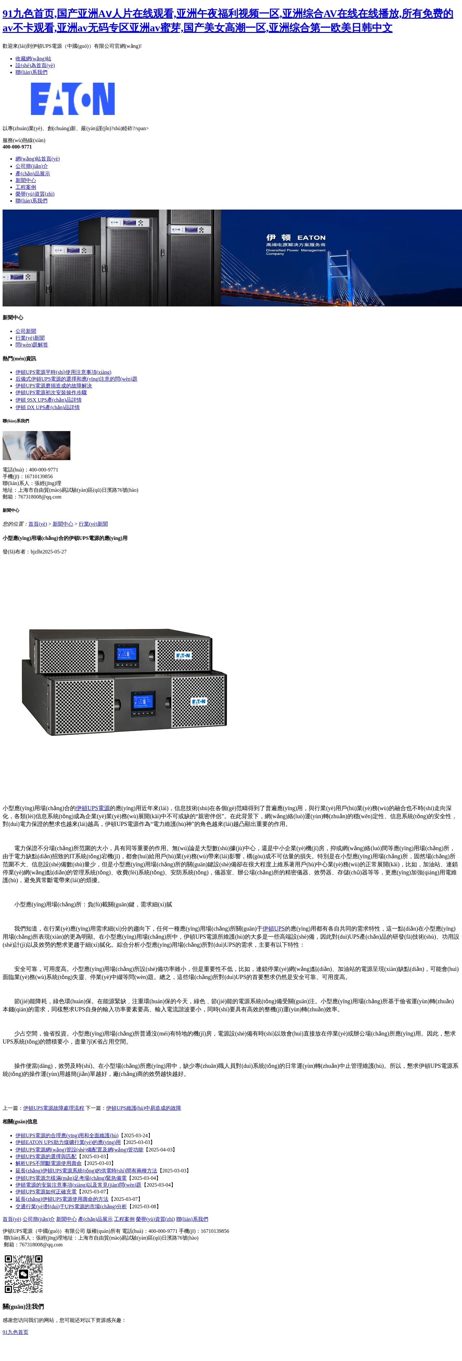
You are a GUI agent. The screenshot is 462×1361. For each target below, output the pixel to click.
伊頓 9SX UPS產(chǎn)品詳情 (48, 400)
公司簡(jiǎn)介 (31, 166)
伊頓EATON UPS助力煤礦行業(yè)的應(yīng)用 (68, 1142)
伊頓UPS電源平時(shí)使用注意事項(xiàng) (63, 372)
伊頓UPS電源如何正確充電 (46, 1191)
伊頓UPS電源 (93, 808)
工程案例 (25, 187)
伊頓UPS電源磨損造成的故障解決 (53, 385)
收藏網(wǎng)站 (33, 58)
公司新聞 (25, 331)
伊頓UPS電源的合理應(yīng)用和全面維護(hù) (66, 1135)
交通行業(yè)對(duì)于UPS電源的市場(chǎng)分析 (71, 1206)
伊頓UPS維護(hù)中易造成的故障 (143, 1108)
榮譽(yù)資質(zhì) (35, 194)
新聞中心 (25, 180)
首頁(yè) (37, 524)
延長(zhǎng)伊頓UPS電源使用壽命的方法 (61, 1199)
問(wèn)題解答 (31, 344)
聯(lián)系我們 (31, 72)
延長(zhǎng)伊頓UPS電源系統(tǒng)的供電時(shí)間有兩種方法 (86, 1170)
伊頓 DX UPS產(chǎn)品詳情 (47, 407)
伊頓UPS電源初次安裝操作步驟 (51, 392)
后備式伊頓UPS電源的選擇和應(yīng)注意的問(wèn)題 (76, 379)
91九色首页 (15, 1332)
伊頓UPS (273, 928)
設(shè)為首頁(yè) (35, 65)
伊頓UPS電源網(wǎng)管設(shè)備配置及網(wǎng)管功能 (79, 1149)
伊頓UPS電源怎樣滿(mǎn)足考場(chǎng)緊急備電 (71, 1178)
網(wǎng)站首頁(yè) (37, 158)
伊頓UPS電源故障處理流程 (53, 1108)
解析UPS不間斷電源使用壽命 (48, 1163)
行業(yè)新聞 (30, 338)
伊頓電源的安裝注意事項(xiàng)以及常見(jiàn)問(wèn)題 (78, 1185)
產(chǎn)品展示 (32, 173)
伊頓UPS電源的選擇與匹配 (46, 1156)
